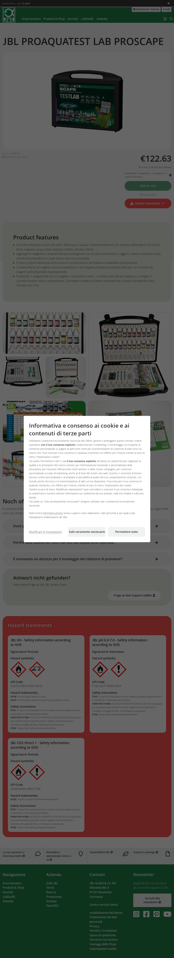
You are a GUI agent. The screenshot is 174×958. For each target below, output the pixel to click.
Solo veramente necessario (87, 532)
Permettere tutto (126, 532)
